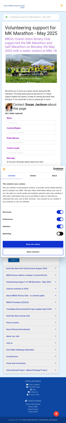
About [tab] (54, 176)
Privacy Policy (33, 395)
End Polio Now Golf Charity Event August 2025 (26, 268)
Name (9, 118)
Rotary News (33, 412)
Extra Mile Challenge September (20, 350)
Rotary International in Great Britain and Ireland (39, 420)
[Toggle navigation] (61, 5)
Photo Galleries (33, 385)
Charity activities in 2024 (17, 289)
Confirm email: (13, 148)
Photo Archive (12, 322)
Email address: (13, 138)
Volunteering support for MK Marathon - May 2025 (28, 282)
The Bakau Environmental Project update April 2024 (29, 309)
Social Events (12, 356)
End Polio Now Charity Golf (18, 316)
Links (33, 390)
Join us (9, 343)
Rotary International (33, 404)
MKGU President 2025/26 (17, 302)
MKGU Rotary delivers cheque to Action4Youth (26, 275)
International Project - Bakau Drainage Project (26, 370)
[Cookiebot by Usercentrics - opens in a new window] (53, 169)
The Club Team (33, 387)
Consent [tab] (11, 176)
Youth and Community (16, 363)
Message (11, 158)
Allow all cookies (33, 244)
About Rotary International (18, 329)
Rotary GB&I (33, 407)
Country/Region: (14, 128)
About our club (12, 336)
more (13, 260)
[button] (9, 70)
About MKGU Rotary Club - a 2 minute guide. (25, 295)
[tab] (31, 268)
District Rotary (33, 409)
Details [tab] (33, 176)
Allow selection (33, 252)
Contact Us (33, 392)
